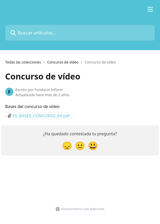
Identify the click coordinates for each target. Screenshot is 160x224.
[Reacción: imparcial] (80, 145)
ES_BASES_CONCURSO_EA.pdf (41, 116)
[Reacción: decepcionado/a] (67, 145)
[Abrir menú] (150, 9)
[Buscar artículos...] (80, 33)
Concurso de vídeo (62, 62)
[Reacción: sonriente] (92, 145)
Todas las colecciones (23, 62)
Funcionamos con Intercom (82, 209)
